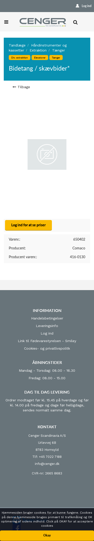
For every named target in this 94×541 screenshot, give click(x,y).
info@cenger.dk (47, 464)
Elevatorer (40, 57)
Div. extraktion (19, 57)
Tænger (58, 50)
